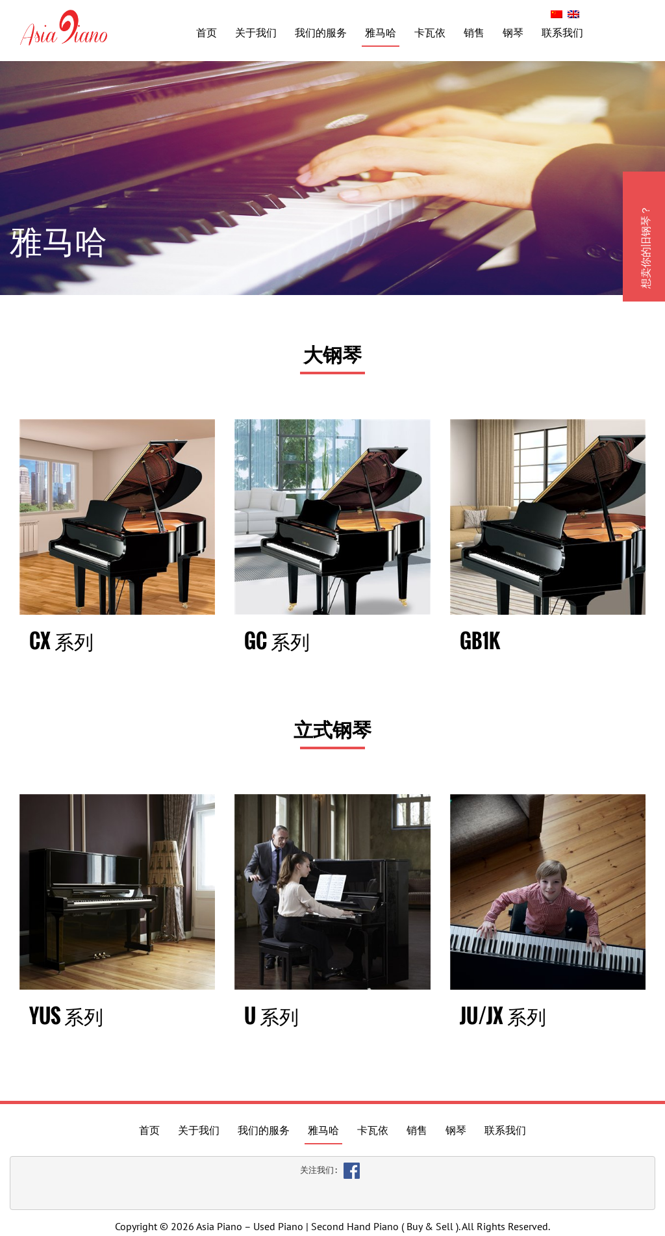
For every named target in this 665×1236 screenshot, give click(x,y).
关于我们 (256, 32)
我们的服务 (321, 32)
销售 (474, 32)
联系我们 (562, 32)
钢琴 (513, 32)
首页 (206, 32)
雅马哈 (380, 32)
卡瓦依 (429, 32)
